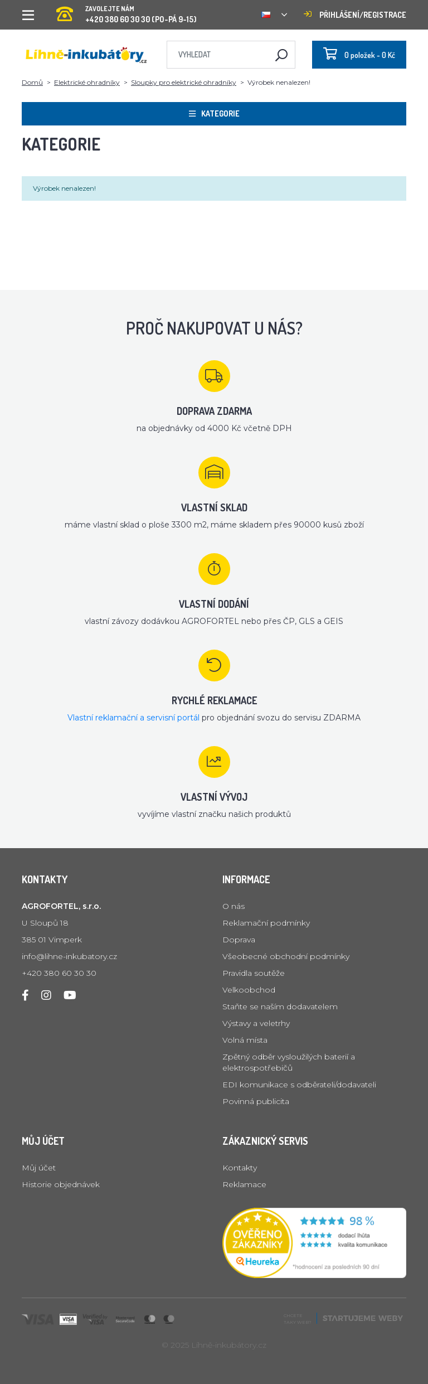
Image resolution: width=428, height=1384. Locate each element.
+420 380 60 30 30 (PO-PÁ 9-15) (126, 10)
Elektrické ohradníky (87, 82)
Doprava (238, 940)
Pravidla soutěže (253, 973)
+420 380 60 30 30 (59, 973)
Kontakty (239, 1168)
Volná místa (245, 1040)
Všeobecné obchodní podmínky (285, 956)
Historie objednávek (61, 1184)
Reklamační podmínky (266, 923)
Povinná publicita (255, 1101)
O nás (233, 906)
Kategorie (214, 113)
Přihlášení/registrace (355, 15)
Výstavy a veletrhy (256, 1023)
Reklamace (244, 1184)
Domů (32, 82)
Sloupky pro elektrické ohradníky (183, 82)
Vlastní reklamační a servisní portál (133, 718)
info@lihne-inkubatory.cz (69, 956)
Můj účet (39, 1168)
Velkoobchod (248, 990)
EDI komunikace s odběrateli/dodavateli (299, 1085)
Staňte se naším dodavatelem (280, 1006)
